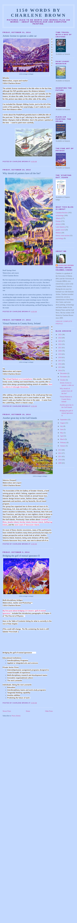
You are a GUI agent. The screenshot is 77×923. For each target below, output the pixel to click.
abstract (58, 224)
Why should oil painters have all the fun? (22, 173)
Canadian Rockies (62, 213)
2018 (60, 357)
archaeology (60, 215)
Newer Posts (7, 711)
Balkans (58, 233)
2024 (60, 338)
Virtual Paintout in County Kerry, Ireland (21, 323)
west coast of (27, 525)
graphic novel (60, 230)
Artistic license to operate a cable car (20, 36)
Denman (37, 522)
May (62, 433)
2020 (60, 351)
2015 (60, 367)
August (62, 423)
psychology (59, 238)
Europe (58, 221)
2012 (60, 453)
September (64, 419)
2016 (60, 364)
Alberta (58, 218)
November (64, 376)
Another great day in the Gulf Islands (20, 418)
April (62, 436)
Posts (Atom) (16, 716)
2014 (60, 370)
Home (28, 711)
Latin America (60, 227)
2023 (60, 341)
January (63, 446)
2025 (60, 334)
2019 (60, 354)
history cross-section (62, 235)
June (62, 429)
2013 (60, 450)
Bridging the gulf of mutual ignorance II (21, 555)
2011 (60, 456)
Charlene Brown (66, 265)
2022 (60, 344)
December (63, 373)
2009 (60, 463)
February (63, 442)
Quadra (13, 522)
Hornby (24, 522)
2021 (60, 348)
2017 (60, 361)
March (62, 439)
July (61, 426)
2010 (60, 460)
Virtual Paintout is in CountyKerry (19, 379)
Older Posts (49, 711)
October (63, 380)
